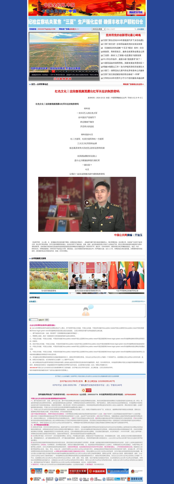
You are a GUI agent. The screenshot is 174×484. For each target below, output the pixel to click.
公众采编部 (66, 376)
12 (86, 71)
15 (96, 71)
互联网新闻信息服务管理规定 (67, 333)
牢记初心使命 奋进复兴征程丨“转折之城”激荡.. (87, 75)
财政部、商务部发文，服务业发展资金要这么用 (123, 52)
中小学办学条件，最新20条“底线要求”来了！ (122, 59)
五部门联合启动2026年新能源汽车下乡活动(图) (123, 40)
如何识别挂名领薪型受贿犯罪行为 (88, 292)
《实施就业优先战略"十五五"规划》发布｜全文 (123, 48)
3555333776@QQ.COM (46, 29)
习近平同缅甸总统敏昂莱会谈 (127, 292)
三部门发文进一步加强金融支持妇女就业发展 (122, 44)
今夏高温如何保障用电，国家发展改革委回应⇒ (123, 63)
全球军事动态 (42, 84)
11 (83, 71)
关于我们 (58, 376)
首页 (33, 84)
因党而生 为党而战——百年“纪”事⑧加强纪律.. (52, 75)
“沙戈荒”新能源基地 (48, 292)
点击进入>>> (74, 29)
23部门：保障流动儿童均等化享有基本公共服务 (123, 70)
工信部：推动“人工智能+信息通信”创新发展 (122, 55)
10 (80, 71)
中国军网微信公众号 (119, 98)
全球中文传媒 (48, 7)
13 (90, 71)
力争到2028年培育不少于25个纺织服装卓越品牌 (123, 78)
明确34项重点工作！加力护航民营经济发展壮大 (123, 67)
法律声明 (74, 376)
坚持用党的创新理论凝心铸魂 (123, 35)
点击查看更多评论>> (138, 301)
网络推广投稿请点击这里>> (133, 84)
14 (93, 71)
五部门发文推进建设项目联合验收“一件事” (121, 74)
